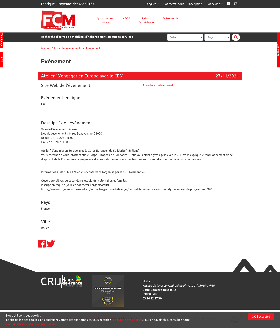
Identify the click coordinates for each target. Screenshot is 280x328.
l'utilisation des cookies (127, 319)
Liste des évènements (68, 48)
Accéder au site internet (158, 85)
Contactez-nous (173, 4)
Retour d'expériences (146, 20)
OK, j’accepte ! (261, 316)
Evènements (170, 18)
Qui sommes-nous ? (105, 20)
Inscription (195, 4)
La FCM (125, 18)
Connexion (214, 4)
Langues (151, 4)
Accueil (45, 48)
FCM (2, 59)
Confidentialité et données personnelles (31, 324)
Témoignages (2, 40)
